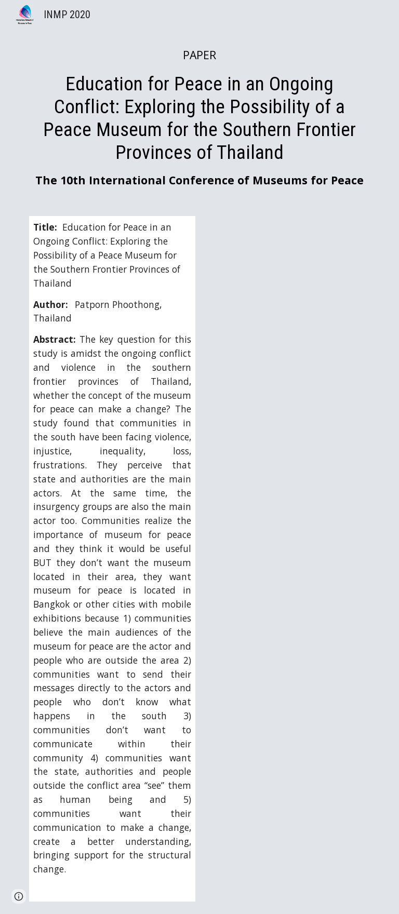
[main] (199, 117)
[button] (18, 896)
